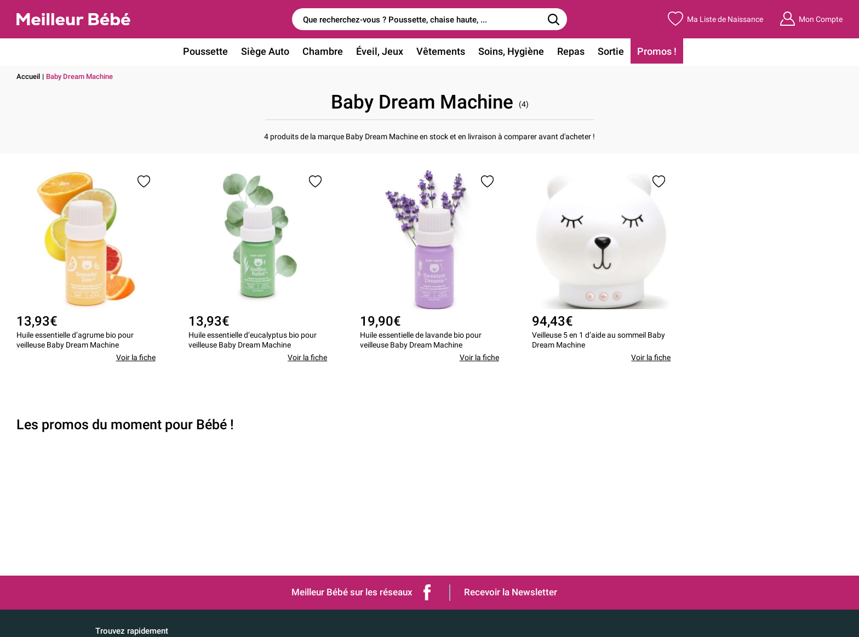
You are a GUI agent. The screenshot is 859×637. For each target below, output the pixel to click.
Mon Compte (811, 19)
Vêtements (440, 51)
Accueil (28, 76)
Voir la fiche (136, 357)
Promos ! (657, 51)
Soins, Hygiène (511, 51)
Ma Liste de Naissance (715, 19)
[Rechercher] (553, 19)
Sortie (611, 51)
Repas (571, 51)
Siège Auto (265, 51)
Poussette (205, 51)
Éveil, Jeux (379, 51)
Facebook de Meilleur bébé (427, 592)
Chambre (322, 51)
